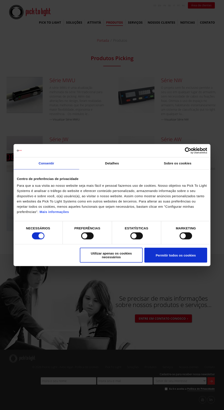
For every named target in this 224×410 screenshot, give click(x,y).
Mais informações (54, 212)
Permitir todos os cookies (176, 255)
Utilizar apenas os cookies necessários (111, 255)
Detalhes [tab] (112, 163)
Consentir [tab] (46, 163)
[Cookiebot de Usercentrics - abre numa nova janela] (188, 150)
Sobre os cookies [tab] (177, 163)
